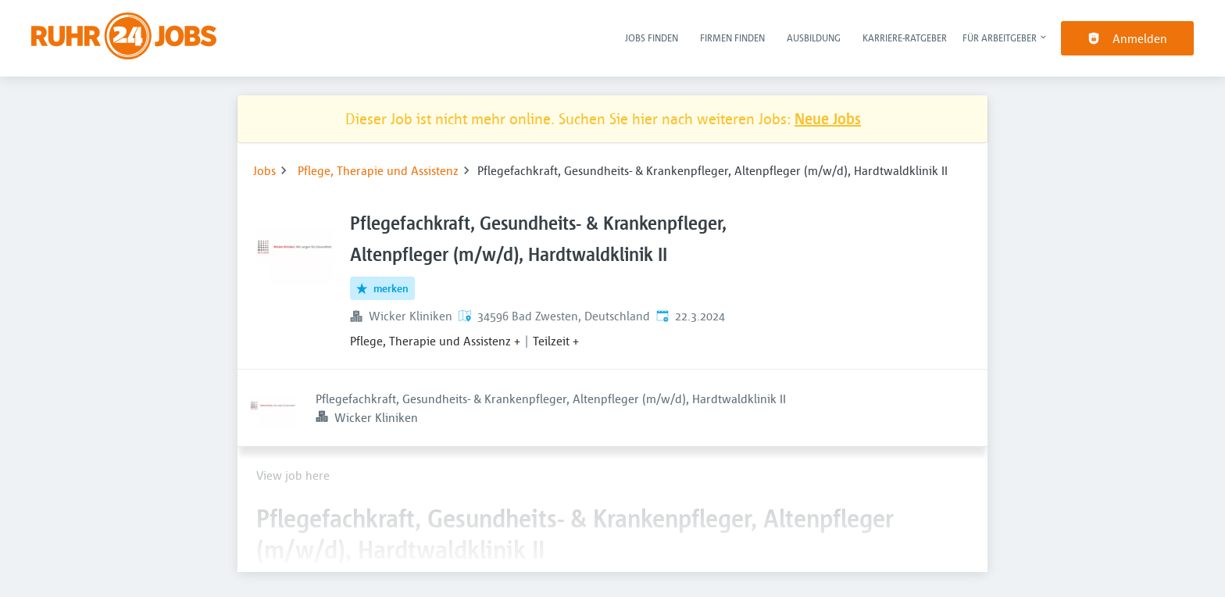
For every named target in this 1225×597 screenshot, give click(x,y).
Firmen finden (732, 37)
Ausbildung (814, 37)
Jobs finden (651, 37)
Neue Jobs (828, 118)
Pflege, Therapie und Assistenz (378, 170)
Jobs (264, 170)
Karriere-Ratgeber (904, 37)
